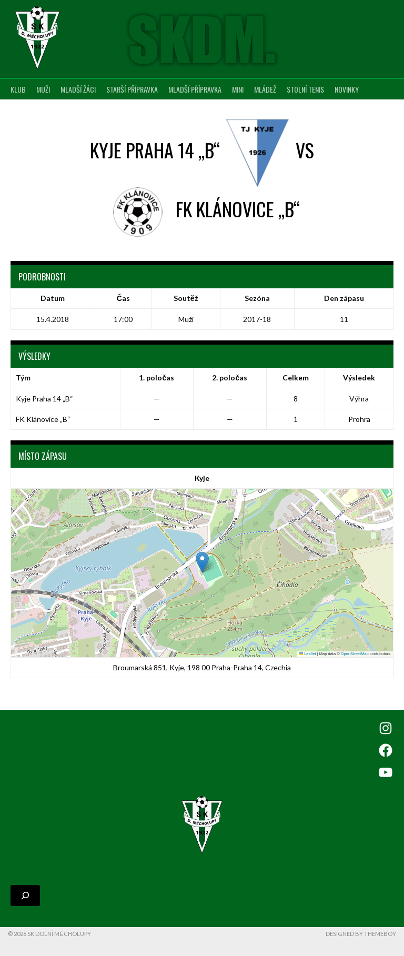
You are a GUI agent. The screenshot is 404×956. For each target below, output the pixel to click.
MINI (238, 89)
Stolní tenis (305, 89)
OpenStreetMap (355, 653)
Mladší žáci (78, 89)
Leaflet (307, 653)
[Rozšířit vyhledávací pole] (25, 895)
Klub (18, 89)
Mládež (265, 89)
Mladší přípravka (194, 89)
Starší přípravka (132, 89)
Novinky (347, 89)
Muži (43, 89)
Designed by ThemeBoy (361, 933)
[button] (202, 562)
